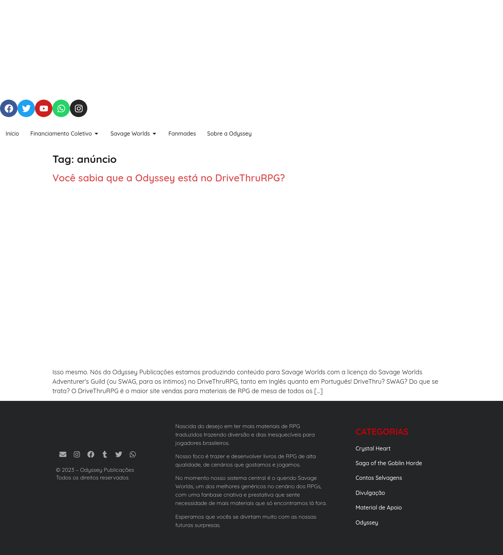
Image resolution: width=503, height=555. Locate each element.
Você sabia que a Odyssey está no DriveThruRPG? (168, 178)
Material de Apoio (379, 507)
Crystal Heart (373, 448)
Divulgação (370, 492)
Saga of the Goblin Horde (389, 463)
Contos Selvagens (379, 477)
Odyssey (367, 522)
